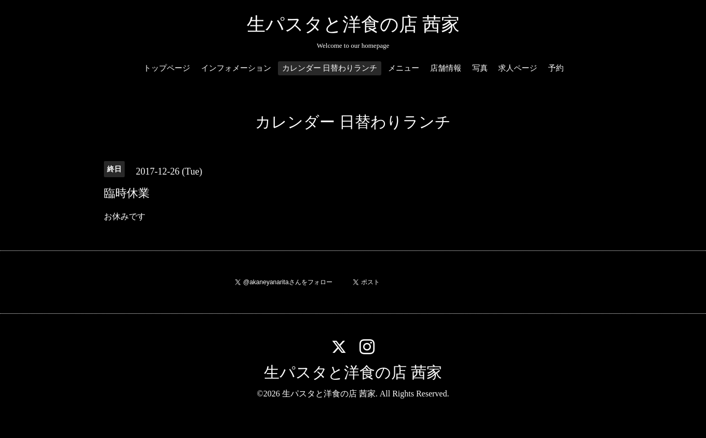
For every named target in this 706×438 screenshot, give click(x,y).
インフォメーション (236, 68)
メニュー (403, 68)
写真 (480, 68)
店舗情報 (445, 68)
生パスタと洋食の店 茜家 (353, 24)
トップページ (166, 68)
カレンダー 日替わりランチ (330, 68)
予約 (556, 68)
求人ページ (517, 68)
